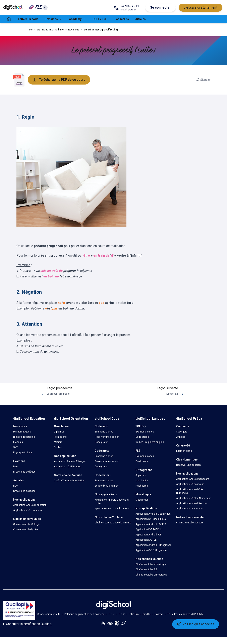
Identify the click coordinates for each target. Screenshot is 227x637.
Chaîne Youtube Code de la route (113, 522)
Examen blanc (184, 451)
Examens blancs (104, 431)
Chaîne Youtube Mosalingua (151, 564)
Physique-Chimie (22, 452)
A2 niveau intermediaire (50, 29)
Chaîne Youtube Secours (190, 522)
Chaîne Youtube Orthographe (151, 574)
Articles (140, 19)
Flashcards (121, 19)
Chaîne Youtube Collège (26, 524)
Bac (15, 466)
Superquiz (141, 475)
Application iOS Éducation (27, 510)
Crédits (147, 614)
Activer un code (28, 19)
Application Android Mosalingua (153, 513)
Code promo (142, 436)
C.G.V (122, 614)
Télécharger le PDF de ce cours (59, 80)
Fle (31, 29)
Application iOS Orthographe (151, 550)
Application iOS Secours (189, 508)
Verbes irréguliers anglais (149, 442)
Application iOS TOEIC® (148, 529)
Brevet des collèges (24, 471)
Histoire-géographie (24, 436)
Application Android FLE (148, 534)
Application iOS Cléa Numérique (193, 498)
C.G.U (112, 614)
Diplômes (59, 431)
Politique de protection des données (84, 614)
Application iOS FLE (146, 539)
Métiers (58, 442)
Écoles (58, 447)
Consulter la (27, 624)
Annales (180, 436)
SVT (15, 447)
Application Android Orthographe (153, 545)
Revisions (73, 29)
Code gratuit (101, 442)
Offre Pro (133, 614)
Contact (159, 614)
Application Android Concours (192, 479)
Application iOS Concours (190, 484)
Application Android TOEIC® (150, 524)
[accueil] (8, 19)
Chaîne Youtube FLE (146, 569)
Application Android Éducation (30, 505)
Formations (60, 436)
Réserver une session (107, 436)
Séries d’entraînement (107, 485)
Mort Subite (141, 480)
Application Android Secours (192, 503)
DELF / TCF (100, 19)
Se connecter (160, 7)
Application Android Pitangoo (70, 461)
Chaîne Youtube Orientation (69, 480)
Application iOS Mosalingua (150, 519)
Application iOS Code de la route (112, 508)
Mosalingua (142, 499)
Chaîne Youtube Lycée (25, 529)
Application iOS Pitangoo (67, 466)
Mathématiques (22, 431)
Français (18, 442)
